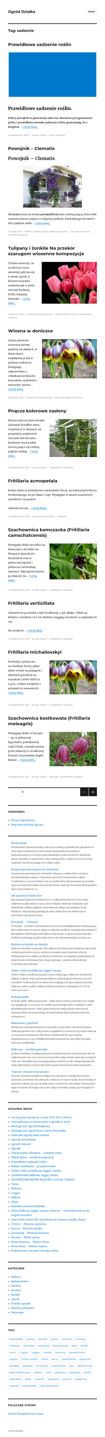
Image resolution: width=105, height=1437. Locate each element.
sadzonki (74, 1372)
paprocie (85, 1359)
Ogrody (16, 1148)
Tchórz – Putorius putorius (28, 1224)
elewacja (43, 1345)
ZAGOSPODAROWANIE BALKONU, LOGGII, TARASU (42, 1179)
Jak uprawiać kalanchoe (26, 895)
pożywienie (59, 1365)
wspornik (81, 1379)
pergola (28, 1365)
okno (55, 1359)
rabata (38, 1372)
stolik (87, 1372)
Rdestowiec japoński (24, 1023)
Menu (91, 11)
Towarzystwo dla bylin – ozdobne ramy (36, 1152)
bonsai (30, 1339)
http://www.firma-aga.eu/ (27, 824)
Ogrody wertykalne (23, 1139)
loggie (36, 1352)
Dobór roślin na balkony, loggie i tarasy (36, 970)
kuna (12, 1352)
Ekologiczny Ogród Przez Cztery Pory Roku (38, 1130)
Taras (15, 1184)
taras (28, 1379)
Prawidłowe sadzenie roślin (39, 44)
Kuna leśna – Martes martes (29, 1246)
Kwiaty (35, 135)
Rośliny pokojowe (58, 231)
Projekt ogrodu (20, 1303)
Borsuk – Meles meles (25, 1237)
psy (71, 1365)
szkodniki (15, 1379)
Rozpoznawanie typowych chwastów (35, 869)
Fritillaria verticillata (31, 603)
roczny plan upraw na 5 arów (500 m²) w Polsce (41, 1117)
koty (74, 1345)
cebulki (59, 314)
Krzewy (37, 231)
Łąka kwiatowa (49, 1385)
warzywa (53, 1379)
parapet (14, 1365)
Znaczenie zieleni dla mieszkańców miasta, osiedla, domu (48, 1219)
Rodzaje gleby (20, 996)
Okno (14, 1201)
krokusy (73, 314)
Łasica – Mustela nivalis (26, 1228)
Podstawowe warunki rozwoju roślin (34, 1250)
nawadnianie (85, 314)
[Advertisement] (53, 75)
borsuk (42, 1339)
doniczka (85, 231)
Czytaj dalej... (30, 126)
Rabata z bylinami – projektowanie (33, 1166)
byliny (52, 135)
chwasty (14, 1345)
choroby (80, 1339)
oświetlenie (69, 1359)
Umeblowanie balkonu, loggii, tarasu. (35, 1175)
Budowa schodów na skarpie (29, 944)
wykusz (14, 1385)
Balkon (28, 231)
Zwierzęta (17, 1312)
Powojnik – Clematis (31, 148)
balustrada (16, 1339)
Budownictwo (20, 1281)
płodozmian (85, 1365)
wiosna (78, 397)
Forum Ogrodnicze (23, 820)
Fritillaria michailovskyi (35, 652)
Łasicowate (29, 1385)
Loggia (15, 1192)
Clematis (74, 231)
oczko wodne (29, 1359)
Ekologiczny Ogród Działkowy (30, 1126)
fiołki (66, 314)
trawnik (39, 1379)
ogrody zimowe (21, 1144)
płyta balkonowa (19, 1372)
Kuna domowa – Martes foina (30, 1241)
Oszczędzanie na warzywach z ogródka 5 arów (40, 1121)
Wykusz (16, 1188)
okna (45, 1359)
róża (48, 1372)
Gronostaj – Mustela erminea (30, 1232)
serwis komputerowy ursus (25, 1413)
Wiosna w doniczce (30, 330)
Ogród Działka (21, 12)
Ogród (43, 135)
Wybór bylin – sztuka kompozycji (32, 1157)
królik (84, 1345)
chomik (67, 1339)
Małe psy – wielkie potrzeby (29, 1049)
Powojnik (13, 234)
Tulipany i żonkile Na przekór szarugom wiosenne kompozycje (46, 250)
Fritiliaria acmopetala (32, 480)
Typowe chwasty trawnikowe (30, 1071)
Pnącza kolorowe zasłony (37, 410)
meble (47, 1352)
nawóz (13, 1359)
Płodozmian (19, 843)
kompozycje (60, 1345)
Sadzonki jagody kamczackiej (30, 1135)
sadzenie (60, 135)
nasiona (60, 1352)
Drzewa (16, 1285)
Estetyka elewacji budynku (28, 1206)
